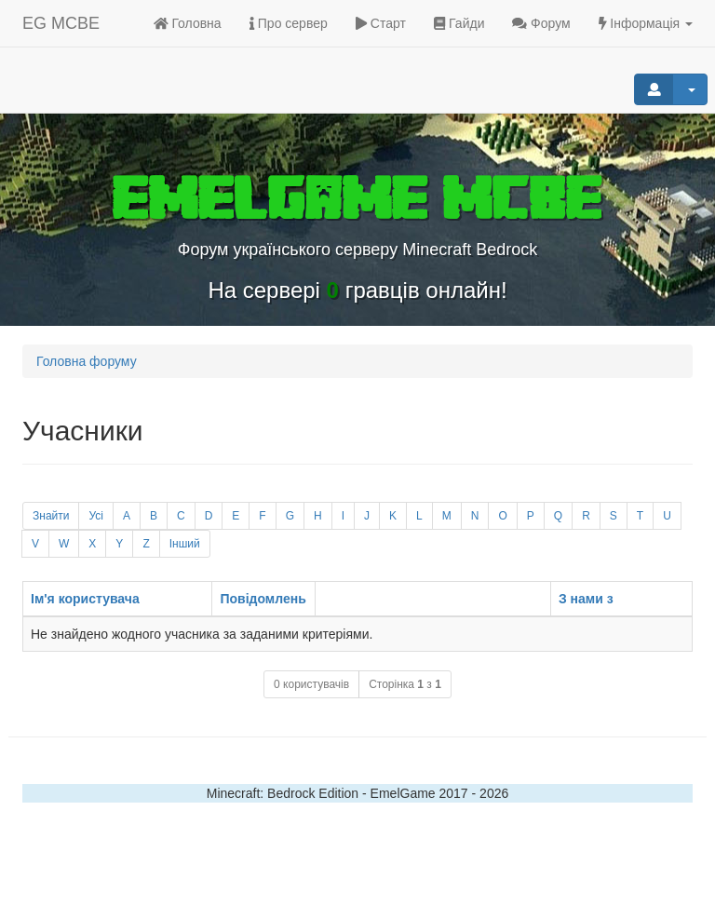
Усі (95, 515)
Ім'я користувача (85, 598)
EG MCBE (61, 23)
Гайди (459, 23)
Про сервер (289, 23)
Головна (188, 23)
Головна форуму (86, 361)
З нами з (586, 598)
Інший (184, 543)
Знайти (51, 515)
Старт (381, 23)
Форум (541, 23)
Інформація (646, 23)
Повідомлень (262, 598)
